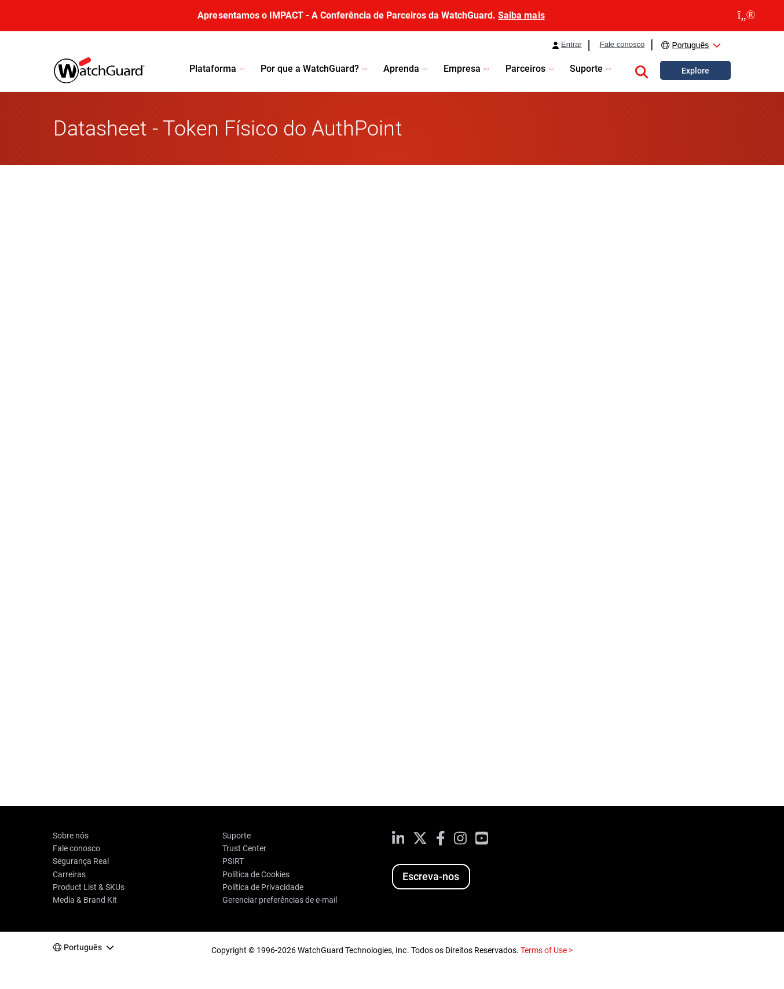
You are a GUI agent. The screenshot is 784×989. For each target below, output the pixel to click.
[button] (641, 70)
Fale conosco (622, 44)
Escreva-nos (430, 876)
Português (690, 45)
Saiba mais (521, 15)
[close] (746, 15)
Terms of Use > (547, 950)
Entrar (571, 44)
